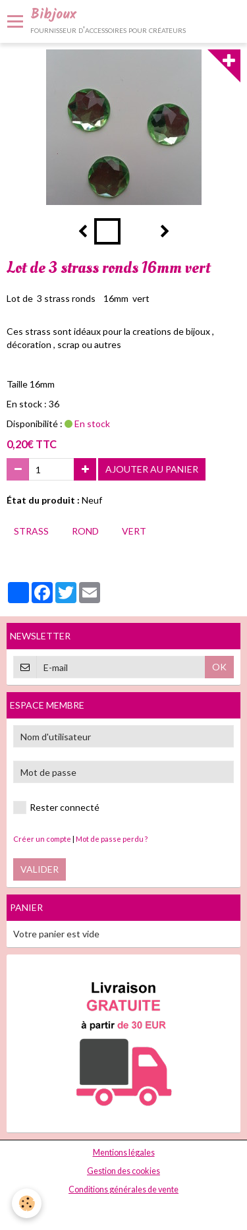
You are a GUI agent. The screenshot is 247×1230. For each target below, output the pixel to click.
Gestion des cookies (123, 1171)
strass (31, 531)
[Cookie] (26, 1203)
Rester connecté (56, 807)
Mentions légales (124, 1152)
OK (219, 666)
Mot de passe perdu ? (112, 839)
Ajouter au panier (151, 469)
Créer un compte (42, 839)
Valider (39, 869)
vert (134, 531)
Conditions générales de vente (123, 1189)
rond (85, 531)
